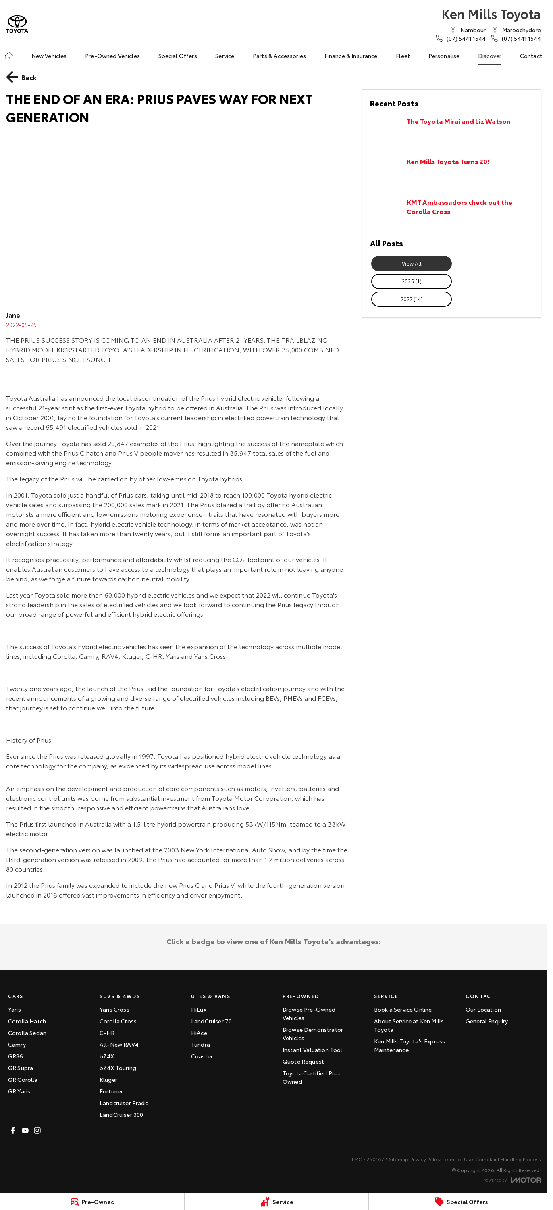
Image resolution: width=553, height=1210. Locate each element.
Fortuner (111, 1091)
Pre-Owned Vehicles (112, 56)
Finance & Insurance (351, 56)
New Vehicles (49, 56)
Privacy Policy (425, 1159)
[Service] (277, 1201)
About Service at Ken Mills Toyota (409, 1025)
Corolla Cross (118, 1021)
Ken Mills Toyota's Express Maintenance (409, 1045)
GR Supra (20, 1068)
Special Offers (177, 56)
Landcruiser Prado (124, 1103)
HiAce (199, 1033)
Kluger (108, 1079)
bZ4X (107, 1056)
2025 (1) (412, 281)
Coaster (202, 1056)
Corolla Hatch (27, 1021)
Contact (531, 56)
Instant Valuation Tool (313, 1049)
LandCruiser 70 (211, 1021)
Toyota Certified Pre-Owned (311, 1077)
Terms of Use (458, 1159)
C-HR (107, 1033)
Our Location (483, 1009)
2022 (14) (412, 298)
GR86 (15, 1056)
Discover (489, 56)
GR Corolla (23, 1079)
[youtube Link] (25, 1130)
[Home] (9, 56)
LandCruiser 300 (121, 1114)
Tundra (200, 1044)
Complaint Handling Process (508, 1159)
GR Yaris (19, 1091)
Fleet (403, 56)
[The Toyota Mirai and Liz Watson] (451, 132)
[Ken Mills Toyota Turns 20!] (451, 172)
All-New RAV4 (119, 1044)
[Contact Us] (473, 30)
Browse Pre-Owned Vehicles (309, 1013)
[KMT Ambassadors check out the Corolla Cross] (451, 213)
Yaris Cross (114, 1009)
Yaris (14, 1009)
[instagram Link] (37, 1130)
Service (224, 56)
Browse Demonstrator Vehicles (313, 1033)
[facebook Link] (13, 1130)
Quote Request (303, 1061)
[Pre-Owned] (92, 1201)
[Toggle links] (512, 1180)
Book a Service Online (403, 1009)
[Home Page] (17, 24)
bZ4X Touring (118, 1068)
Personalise (444, 56)
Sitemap (398, 1159)
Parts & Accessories (279, 56)
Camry (17, 1044)
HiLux (198, 1009)
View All (412, 263)
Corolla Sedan (27, 1033)
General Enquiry (487, 1021)
